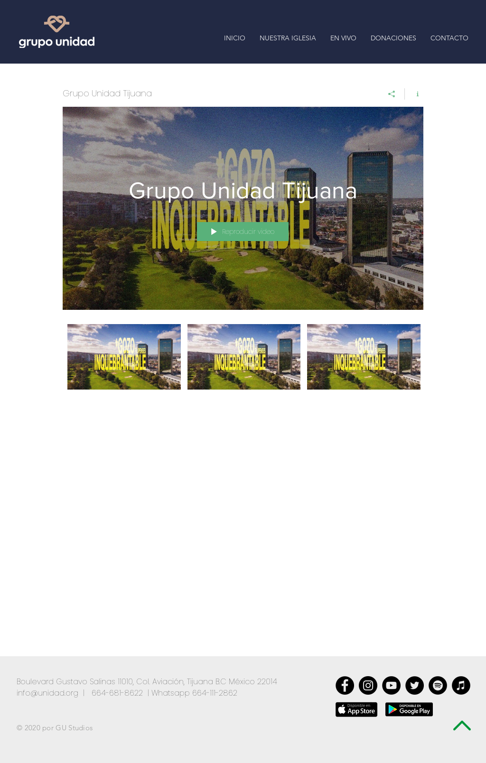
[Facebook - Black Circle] (345, 685)
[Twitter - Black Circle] (414, 685)
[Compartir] (392, 94)
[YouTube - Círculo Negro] (391, 685)
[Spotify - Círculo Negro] (438, 685)
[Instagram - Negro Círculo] (368, 685)
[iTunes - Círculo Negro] (461, 685)
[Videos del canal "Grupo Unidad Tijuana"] (243, 363)
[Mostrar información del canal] (414, 94)
